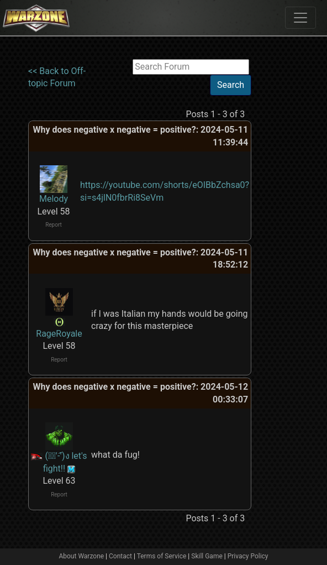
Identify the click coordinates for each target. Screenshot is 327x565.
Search (230, 85)
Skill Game (207, 556)
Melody (53, 198)
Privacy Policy (248, 556)
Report (53, 225)
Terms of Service (162, 556)
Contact (120, 556)
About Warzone (81, 556)
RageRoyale (59, 333)
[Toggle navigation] (300, 18)
